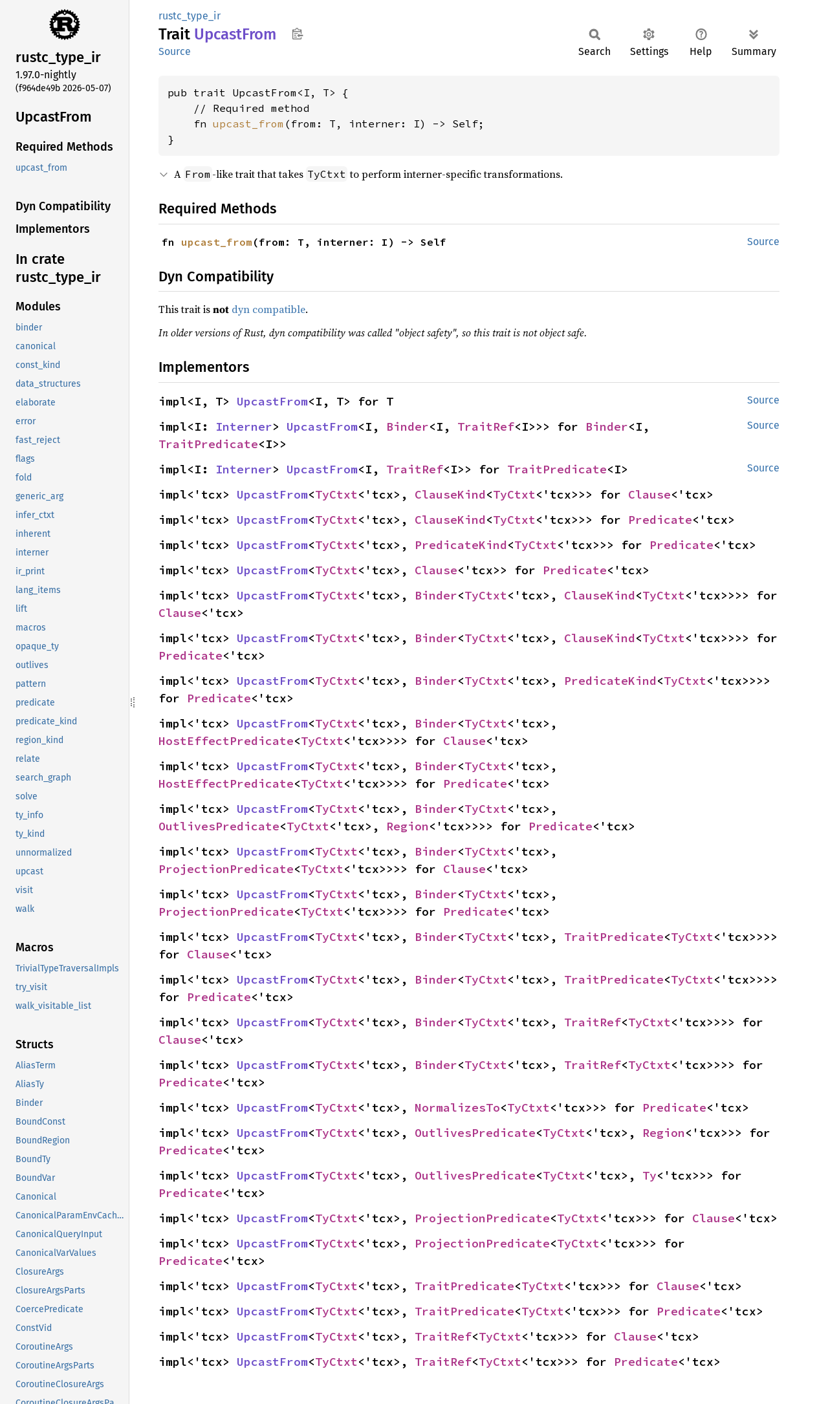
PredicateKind (461, 544)
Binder (407, 426)
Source (174, 51)
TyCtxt (336, 494)
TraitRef (485, 426)
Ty (649, 1175)
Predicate (660, 519)
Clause (649, 494)
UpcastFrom (272, 401)
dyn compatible (268, 309)
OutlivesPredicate (218, 826)
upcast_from (248, 123)
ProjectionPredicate (226, 868)
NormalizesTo (457, 1107)
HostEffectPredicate (226, 740)
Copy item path (297, 34)
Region (407, 826)
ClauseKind (450, 494)
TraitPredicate (208, 444)
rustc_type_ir (189, 16)
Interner (243, 426)
